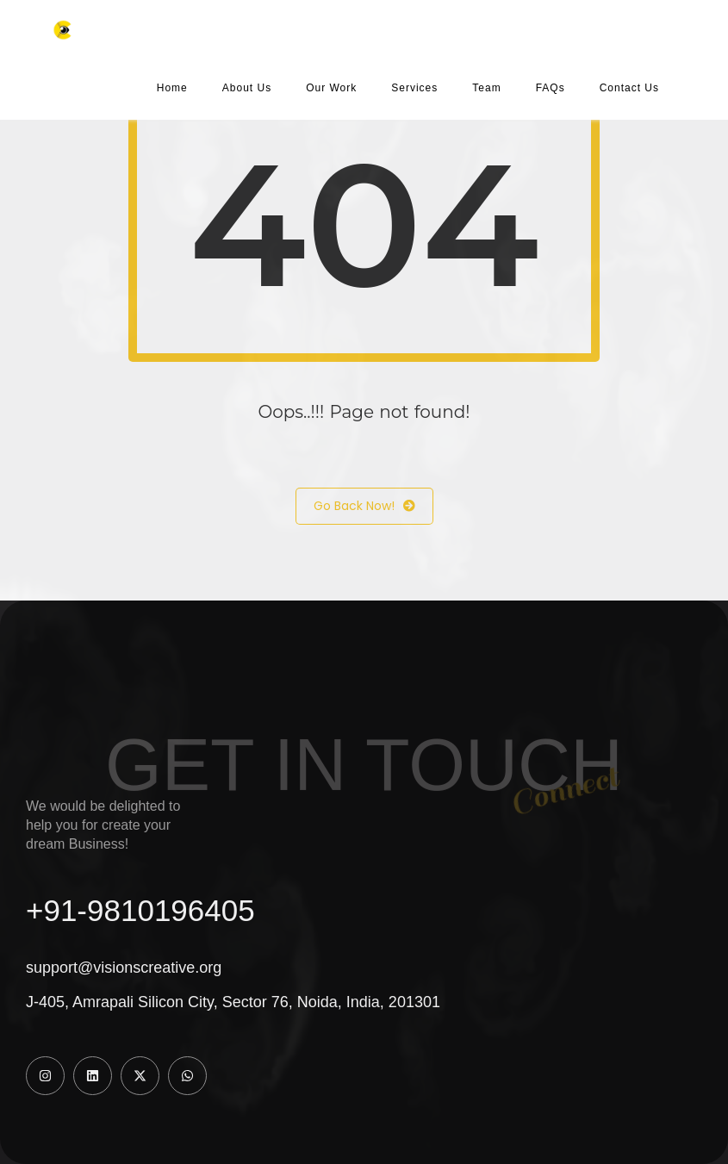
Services (414, 88)
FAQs (550, 88)
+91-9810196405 (140, 910)
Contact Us (629, 88)
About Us (246, 88)
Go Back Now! (364, 506)
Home (172, 88)
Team (486, 88)
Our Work (331, 88)
